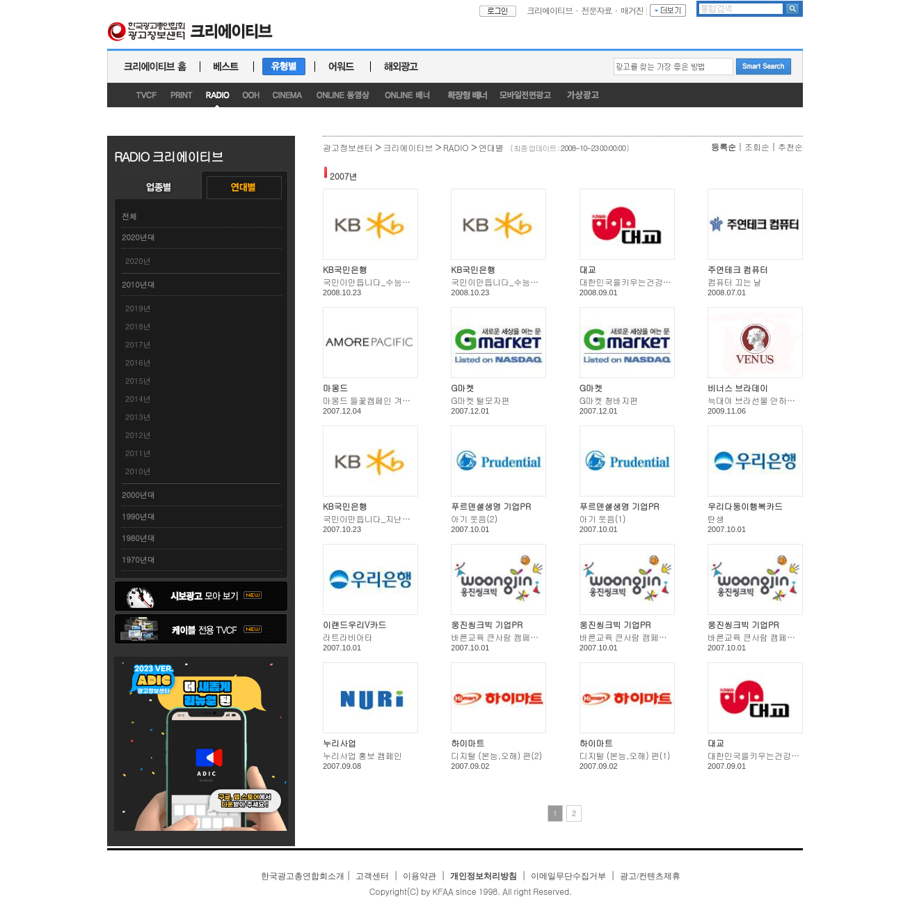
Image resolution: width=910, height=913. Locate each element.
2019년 (138, 308)
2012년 (138, 435)
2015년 (138, 380)
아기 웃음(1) (603, 518)
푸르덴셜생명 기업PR (491, 506)
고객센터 (372, 876)
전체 (129, 216)
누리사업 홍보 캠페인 (362, 755)
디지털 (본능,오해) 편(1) (625, 755)
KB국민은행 (345, 269)
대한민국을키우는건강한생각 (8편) (773, 755)
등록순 (723, 147)
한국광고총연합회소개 (302, 876)
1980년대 (138, 538)
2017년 (138, 344)
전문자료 (597, 10)
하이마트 (467, 743)
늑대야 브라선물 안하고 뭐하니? (767, 400)
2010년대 (138, 284)
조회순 (756, 147)
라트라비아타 (348, 637)
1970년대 (138, 559)
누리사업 (339, 743)
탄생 (716, 518)
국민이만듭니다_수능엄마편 (375, 282)
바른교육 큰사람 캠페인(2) (629, 637)
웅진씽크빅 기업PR (486, 624)
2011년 (138, 453)
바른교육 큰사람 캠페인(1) (757, 637)
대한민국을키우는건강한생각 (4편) (645, 282)
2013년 (138, 417)
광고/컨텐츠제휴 (650, 876)
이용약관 (419, 876)
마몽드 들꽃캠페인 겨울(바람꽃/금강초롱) (401, 400)
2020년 (138, 261)
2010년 (138, 471)
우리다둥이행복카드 (745, 506)
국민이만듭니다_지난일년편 (375, 518)
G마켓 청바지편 (609, 400)
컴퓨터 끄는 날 (735, 282)
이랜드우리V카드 (354, 624)
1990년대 (138, 516)
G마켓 (462, 387)
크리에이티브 (550, 10)
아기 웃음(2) (474, 518)
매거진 (632, 10)
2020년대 (138, 237)
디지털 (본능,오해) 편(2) (496, 755)
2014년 (138, 398)
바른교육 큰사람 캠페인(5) (500, 637)
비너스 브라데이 (738, 387)
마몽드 (335, 387)
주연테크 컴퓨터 (738, 269)
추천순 (790, 147)
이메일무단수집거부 (568, 876)
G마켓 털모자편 (480, 400)
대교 (588, 269)
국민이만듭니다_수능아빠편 (503, 282)
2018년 (138, 326)
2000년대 (138, 495)
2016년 (138, 362)
